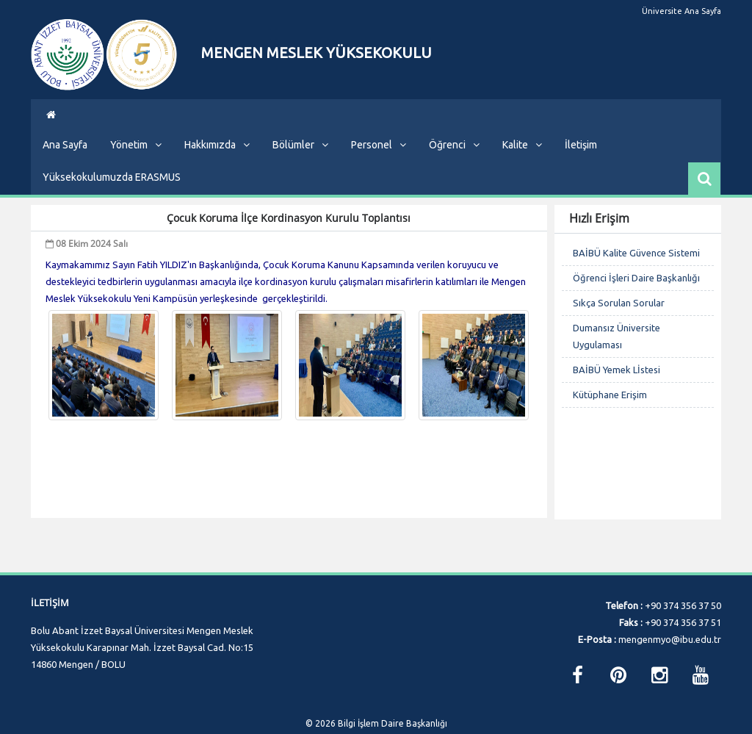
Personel (378, 156)
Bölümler (300, 156)
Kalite (522, 156)
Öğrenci (454, 156)
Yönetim (136, 156)
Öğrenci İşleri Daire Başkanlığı (636, 289)
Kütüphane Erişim (610, 405)
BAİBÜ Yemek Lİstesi (616, 380)
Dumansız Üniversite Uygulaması (616, 347)
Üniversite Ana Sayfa (681, 11)
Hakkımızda (217, 156)
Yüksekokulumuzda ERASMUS (112, 188)
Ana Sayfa (65, 156)
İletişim (581, 156)
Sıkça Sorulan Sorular (619, 314)
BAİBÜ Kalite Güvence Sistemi (636, 264)
